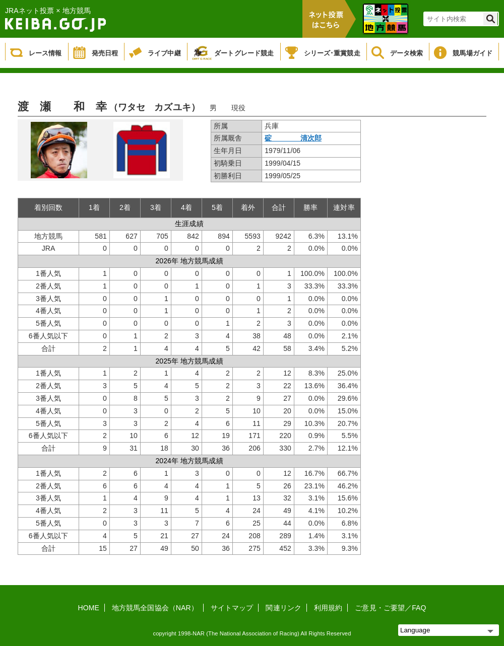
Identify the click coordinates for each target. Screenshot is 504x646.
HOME (88, 608)
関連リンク (283, 608)
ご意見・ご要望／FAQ (390, 608)
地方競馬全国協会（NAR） (155, 608)
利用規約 (328, 608)
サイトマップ (232, 608)
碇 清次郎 (293, 138)
